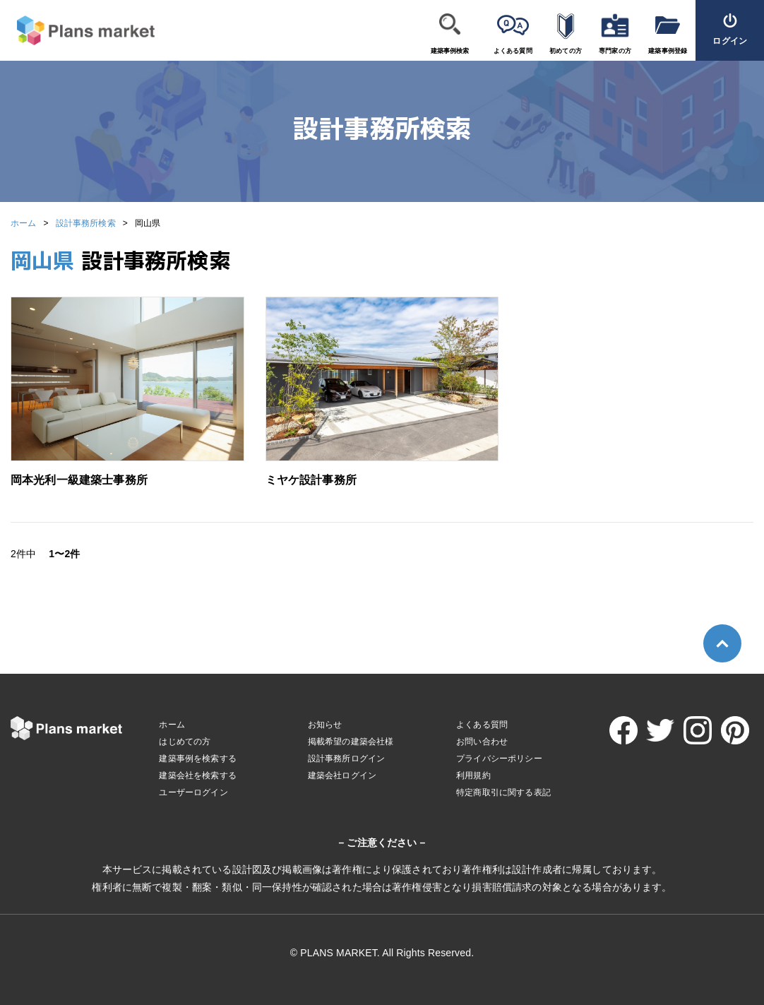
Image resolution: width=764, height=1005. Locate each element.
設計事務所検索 (86, 223)
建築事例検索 (450, 50)
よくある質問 (513, 50)
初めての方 (565, 50)
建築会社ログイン (342, 775)
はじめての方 (184, 742)
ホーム (23, 223)
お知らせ (325, 725)
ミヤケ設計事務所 (311, 480)
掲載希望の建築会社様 (351, 742)
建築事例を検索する (197, 758)
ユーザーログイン (193, 792)
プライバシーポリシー (499, 758)
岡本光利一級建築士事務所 (79, 480)
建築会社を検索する (197, 775)
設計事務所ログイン (346, 758)
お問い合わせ (482, 742)
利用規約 (473, 775)
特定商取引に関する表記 (503, 792)
